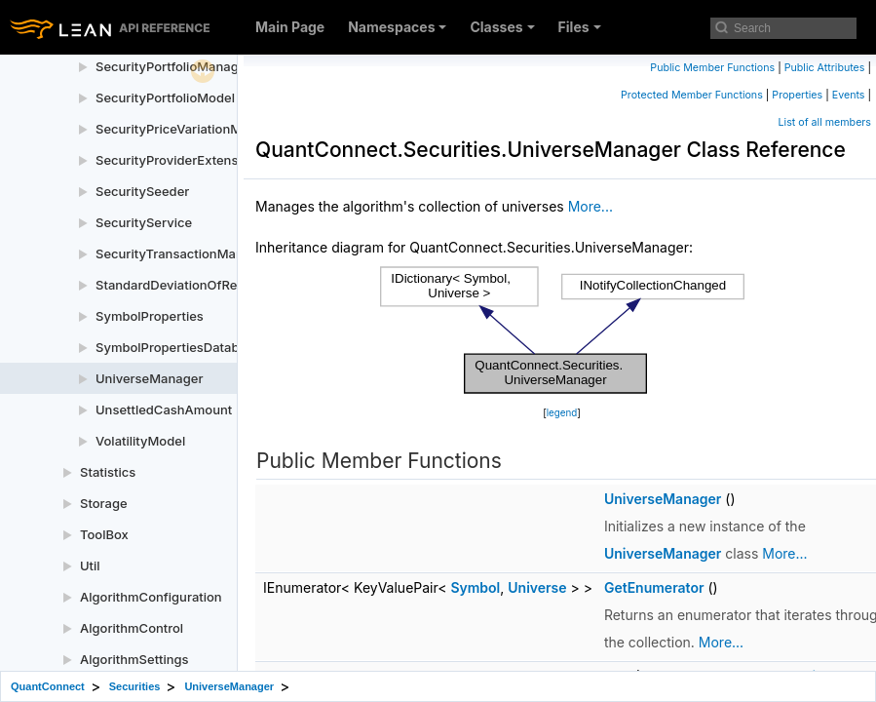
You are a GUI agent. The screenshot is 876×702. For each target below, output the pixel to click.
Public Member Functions (712, 67)
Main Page (289, 27)
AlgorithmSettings (134, 659)
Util (90, 565)
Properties (797, 95)
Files (579, 27)
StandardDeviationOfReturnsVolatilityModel (226, 284)
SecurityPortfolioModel (165, 97)
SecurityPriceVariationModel (181, 128)
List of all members (825, 122)
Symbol (475, 587)
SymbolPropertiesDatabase (178, 347)
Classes (502, 27)
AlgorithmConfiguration (151, 596)
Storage (104, 503)
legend (562, 413)
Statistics (107, 472)
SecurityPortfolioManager (172, 66)
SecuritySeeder (142, 191)
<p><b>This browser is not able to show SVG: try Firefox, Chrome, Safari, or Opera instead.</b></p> (562, 330)
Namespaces (397, 27)
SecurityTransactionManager (183, 253)
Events (848, 95)
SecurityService (143, 222)
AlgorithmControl (131, 628)
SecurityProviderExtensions (179, 160)
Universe (537, 587)
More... (590, 206)
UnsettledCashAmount (163, 409)
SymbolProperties (149, 316)
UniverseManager (149, 378)
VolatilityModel (140, 440)
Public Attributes (824, 67)
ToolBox (104, 534)
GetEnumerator (654, 587)
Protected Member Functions (692, 95)
